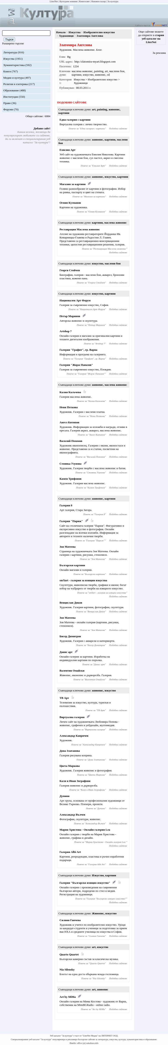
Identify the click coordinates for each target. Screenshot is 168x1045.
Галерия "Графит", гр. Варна (78, 349)
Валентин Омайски (72, 670)
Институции (10, 96)
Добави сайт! (41, 128)
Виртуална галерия (72, 717)
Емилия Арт (67, 149)
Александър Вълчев (72, 814)
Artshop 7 (66, 331)
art (106, 71)
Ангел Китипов (69, 422)
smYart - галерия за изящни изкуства (83, 580)
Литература (10, 52)
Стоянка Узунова (70, 463)
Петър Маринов (70, 316)
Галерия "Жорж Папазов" (76, 364)
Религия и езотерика (15, 84)
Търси (9, 39)
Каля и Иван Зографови (75, 781)
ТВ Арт (64, 698)
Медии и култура (13, 77)
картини (77, 74)
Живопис (98, 913)
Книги (7, 71)
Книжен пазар (98, 1)
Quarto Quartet (69, 954)
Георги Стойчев (70, 270)
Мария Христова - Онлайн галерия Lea (85, 829)
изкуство (88, 74)
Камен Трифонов (70, 478)
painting (98, 71)
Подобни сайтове (118, 128)
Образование (11, 90)
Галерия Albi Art (70, 852)
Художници (66, 35)
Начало (61, 32)
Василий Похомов (71, 441)
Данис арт (66, 652)
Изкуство (98, 875)
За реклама (159, 52)
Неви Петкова (69, 407)
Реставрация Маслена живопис (80, 229)
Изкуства (8, 58)
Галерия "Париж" (71, 521)
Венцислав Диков (71, 602)
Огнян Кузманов (70, 202)
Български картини (72, 565)
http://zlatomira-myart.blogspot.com (95, 61)
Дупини (64, 796)
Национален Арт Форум (75, 300)
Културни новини (68, 1)
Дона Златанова (70, 750)
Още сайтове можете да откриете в (151, 37)
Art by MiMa (68, 996)
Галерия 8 (66, 505)
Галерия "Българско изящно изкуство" (85, 882)
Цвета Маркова (70, 765)
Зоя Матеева (67, 546)
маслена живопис (82, 71)
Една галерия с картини (75, 119)
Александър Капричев (74, 735)
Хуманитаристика (14, 65)
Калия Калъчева (70, 392)
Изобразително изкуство (99, 32)
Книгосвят (84, 1)
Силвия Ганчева (70, 920)
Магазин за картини (73, 184)
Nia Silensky (67, 969)
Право (7, 103)
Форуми (8, 109)
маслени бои (116, 71)
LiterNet (54, 1)
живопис (100, 74)
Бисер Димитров (70, 636)
